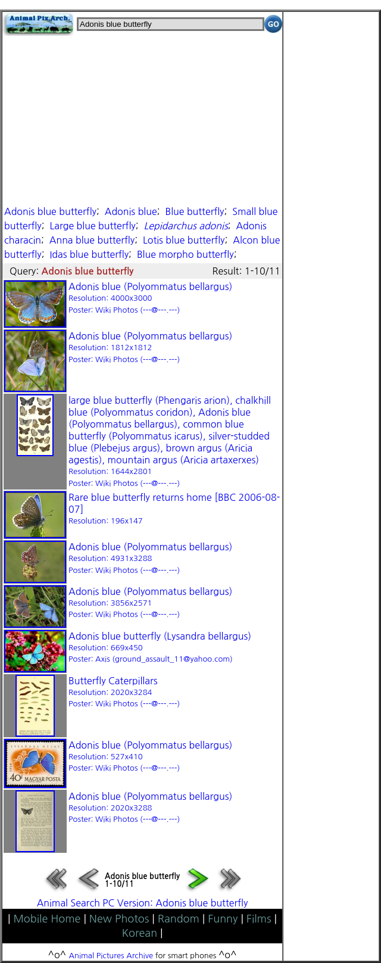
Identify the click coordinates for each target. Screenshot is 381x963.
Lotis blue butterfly (184, 240)
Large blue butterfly (92, 225)
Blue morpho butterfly (185, 254)
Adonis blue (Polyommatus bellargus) (150, 298)
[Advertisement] (142, 119)
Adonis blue (131, 211)
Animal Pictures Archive (111, 955)
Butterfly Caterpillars (124, 692)
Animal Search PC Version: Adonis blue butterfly (142, 903)
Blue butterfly (194, 211)
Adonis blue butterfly (50, 211)
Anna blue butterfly (92, 240)
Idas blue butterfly (89, 254)
